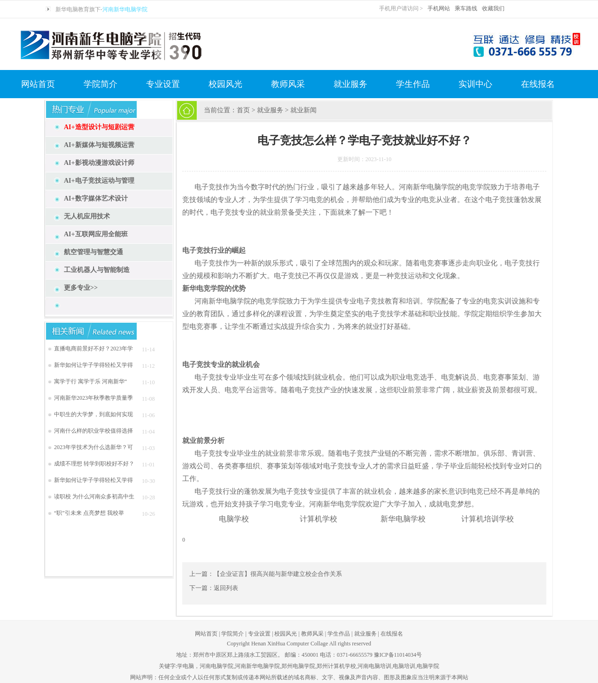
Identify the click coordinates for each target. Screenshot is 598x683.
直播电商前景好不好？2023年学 (93, 348)
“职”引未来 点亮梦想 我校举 (89, 513)
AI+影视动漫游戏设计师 (99, 162)
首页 (243, 110)
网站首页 (38, 84)
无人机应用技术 (87, 216)
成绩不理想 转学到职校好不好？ (94, 463)
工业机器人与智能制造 (97, 269)
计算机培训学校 (487, 519)
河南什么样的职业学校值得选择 (93, 430)
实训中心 (475, 84)
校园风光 (225, 84)
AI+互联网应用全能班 (96, 234)
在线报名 (538, 84)
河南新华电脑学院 (125, 9)
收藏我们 (493, 8)
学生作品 (413, 84)
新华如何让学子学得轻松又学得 (93, 365)
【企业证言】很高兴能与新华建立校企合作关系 (278, 573)
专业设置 (163, 84)
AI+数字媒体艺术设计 (96, 198)
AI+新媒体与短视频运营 (99, 144)
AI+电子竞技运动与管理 (99, 180)
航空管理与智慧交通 (93, 252)
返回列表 (226, 587)
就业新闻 (303, 110)
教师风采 (288, 84)
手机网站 (438, 8)
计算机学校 (318, 519)
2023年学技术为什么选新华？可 (93, 447)
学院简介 (100, 84)
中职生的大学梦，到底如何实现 (93, 414)
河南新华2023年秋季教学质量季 (93, 398)
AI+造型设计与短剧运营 (99, 127)
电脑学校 (234, 519)
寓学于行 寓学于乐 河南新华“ (90, 381)
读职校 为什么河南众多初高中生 (94, 496)
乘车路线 (466, 8)
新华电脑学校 (403, 519)
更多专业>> (81, 287)
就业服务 (350, 84)
